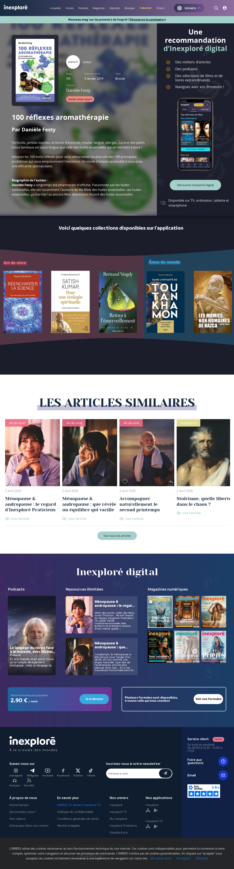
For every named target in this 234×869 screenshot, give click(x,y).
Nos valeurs (17, 818)
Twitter (78, 773)
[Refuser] (202, 858)
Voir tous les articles (117, 536)
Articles (70, 8)
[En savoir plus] (160, 858)
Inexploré (116, 805)
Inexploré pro (119, 832)
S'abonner (146, 8)
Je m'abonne (94, 699)
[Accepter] (183, 858)
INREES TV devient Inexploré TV (79, 805)
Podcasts (83, 8)
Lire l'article (20, 519)
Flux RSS (29, 783)
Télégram (32, 773)
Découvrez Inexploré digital (195, 185)
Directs (160, 8)
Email (207, 775)
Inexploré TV (118, 811)
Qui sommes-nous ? (22, 811)
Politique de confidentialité (75, 811)
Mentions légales (68, 825)
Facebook (63, 773)
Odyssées (114, 8)
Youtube (47, 773)
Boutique (130, 8)
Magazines (99, 8)
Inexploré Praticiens (123, 825)
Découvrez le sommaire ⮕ (148, 19)
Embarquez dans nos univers (29, 825)
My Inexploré (118, 818)
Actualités (55, 8)
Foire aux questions (207, 761)
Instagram (16, 773)
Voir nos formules (208, 699)
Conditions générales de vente (78, 818)
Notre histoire (19, 805)
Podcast (14, 783)
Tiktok (91, 773)
